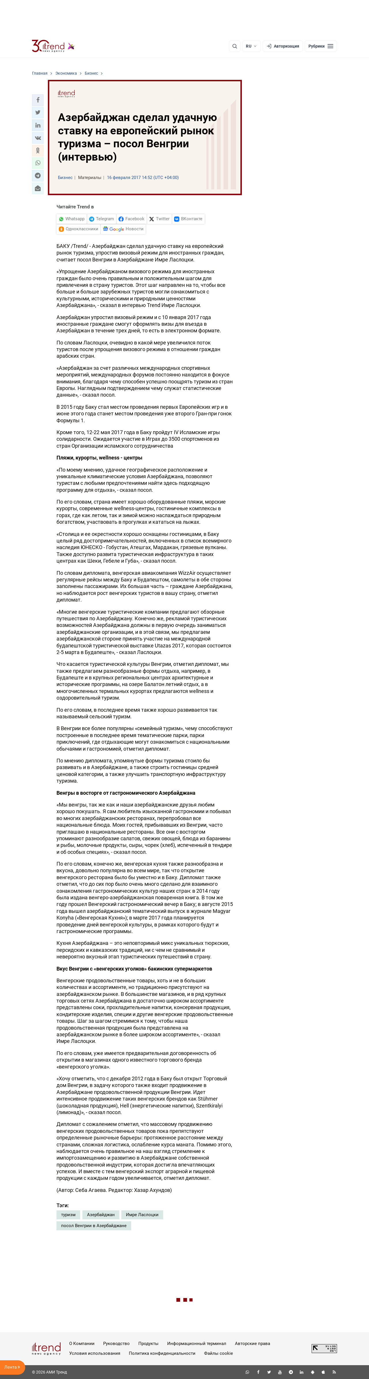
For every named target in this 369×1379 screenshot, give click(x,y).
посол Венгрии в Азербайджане (94, 1225)
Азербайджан (101, 1214)
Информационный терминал (196, 1343)
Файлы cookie (218, 1353)
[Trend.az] (53, 46)
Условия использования (94, 1353)
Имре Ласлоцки (142, 1214)
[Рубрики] (321, 46)
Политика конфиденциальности (162, 1353)
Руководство (116, 1343)
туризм (68, 1214)
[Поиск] (234, 46)
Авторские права (252, 1343)
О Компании (82, 1343)
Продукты (148, 1343)
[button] (38, 100)
